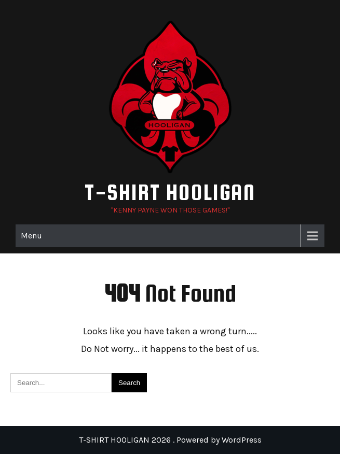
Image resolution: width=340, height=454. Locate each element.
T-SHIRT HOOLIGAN (170, 192)
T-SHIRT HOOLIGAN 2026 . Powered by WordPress (170, 440)
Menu (31, 235)
